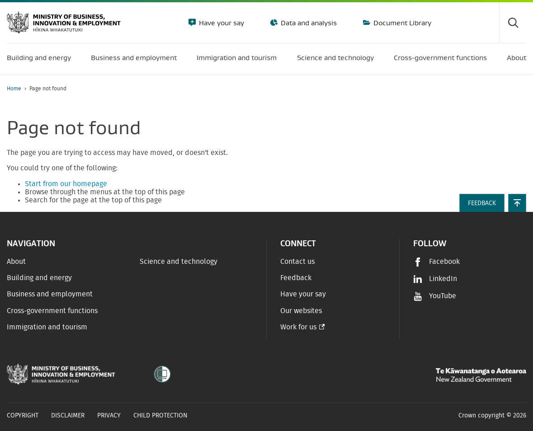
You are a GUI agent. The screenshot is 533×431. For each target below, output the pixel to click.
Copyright (22, 415)
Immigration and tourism (47, 327)
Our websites (301, 310)
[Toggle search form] (512, 22)
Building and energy (39, 277)
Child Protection (160, 415)
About (16, 261)
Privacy (109, 415)
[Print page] (501, 89)
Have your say (220, 22)
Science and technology (178, 261)
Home (14, 88)
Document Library (401, 22)
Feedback (295, 277)
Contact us (297, 261)
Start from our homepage (66, 183)
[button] (517, 203)
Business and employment (50, 294)
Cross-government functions (52, 310)
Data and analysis (308, 22)
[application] (521, 89)
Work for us (298, 327)
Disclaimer (68, 415)
